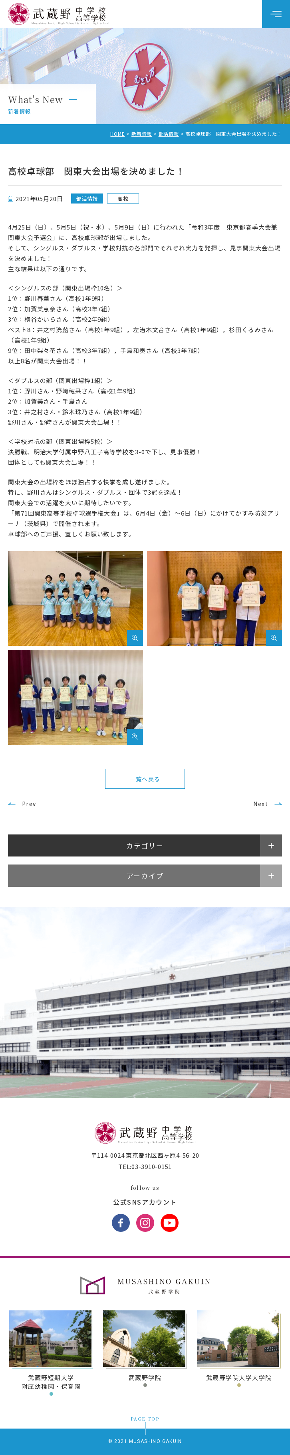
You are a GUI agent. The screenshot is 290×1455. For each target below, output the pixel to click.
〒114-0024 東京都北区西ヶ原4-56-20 (145, 1155)
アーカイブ (145, 876)
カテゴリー (145, 845)
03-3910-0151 (151, 1166)
